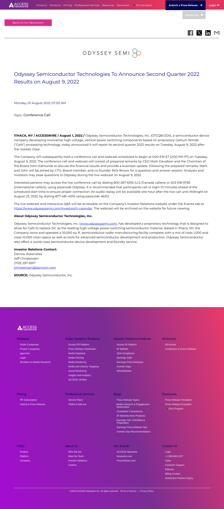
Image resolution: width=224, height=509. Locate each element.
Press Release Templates (178, 400)
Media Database (77, 353)
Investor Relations (77, 460)
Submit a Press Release (185, 5)
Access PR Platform (78, 344)
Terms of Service (128, 491)
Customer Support (174, 465)
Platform (24, 456)
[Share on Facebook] (190, 33)
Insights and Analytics (79, 375)
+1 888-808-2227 (174, 456)
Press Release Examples (178, 404)
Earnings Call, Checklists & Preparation (131, 421)
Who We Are (74, 451)
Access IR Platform (127, 344)
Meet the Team (76, 456)
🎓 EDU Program (174, 408)
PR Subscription (28, 400)
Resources (108, 5)
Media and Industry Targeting (83, 366)
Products (41, 5)
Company (25, 460)
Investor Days (124, 366)
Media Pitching (76, 357)
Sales (168, 460)
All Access (170, 344)
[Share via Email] (216, 33)
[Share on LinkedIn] (208, 33)
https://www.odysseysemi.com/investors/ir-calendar (53, 208)
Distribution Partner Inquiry (179, 478)
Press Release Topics (128, 400)
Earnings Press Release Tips (132, 427)
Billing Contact (172, 473)
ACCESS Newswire (127, 451)
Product (24, 451)
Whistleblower (124, 371)
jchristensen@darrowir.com (35, 268)
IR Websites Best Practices (131, 415)
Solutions (55, 5)
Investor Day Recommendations (133, 431)
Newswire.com (124, 456)
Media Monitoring (77, 362)
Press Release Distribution (82, 349)
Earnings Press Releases (130, 362)
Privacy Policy (146, 491)
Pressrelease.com (126, 460)
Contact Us (194, 15)
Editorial (169, 469)
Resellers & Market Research (35, 362)
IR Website (122, 349)
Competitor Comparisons (130, 411)
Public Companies (29, 344)
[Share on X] (199, 33)
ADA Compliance (126, 353)
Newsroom (123, 5)
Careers (72, 465)
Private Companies (30, 349)
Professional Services (87, 5)
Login (214, 5)
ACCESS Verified (77, 379)
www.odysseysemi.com (98, 223)
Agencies (25, 353)
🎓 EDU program (142, 5)
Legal (23, 357)
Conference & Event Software (180, 349)
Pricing (67, 5)
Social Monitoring (77, 371)
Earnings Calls (124, 357)
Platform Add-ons (77, 404)
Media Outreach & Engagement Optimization (132, 405)
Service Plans (75, 400)
